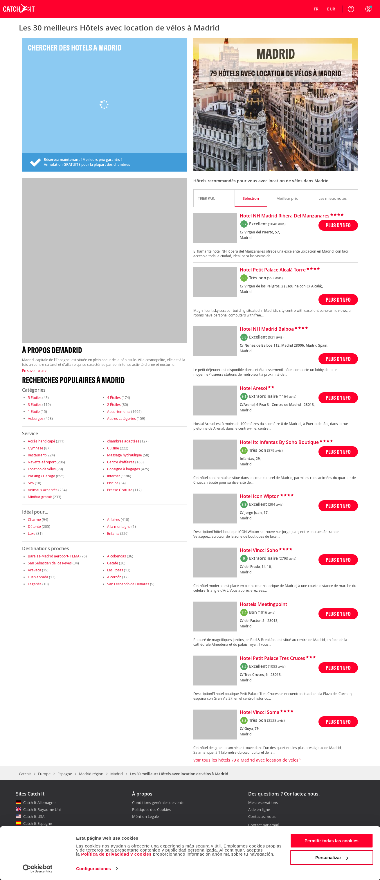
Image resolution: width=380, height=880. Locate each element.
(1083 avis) (277, 666)
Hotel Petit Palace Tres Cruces (272, 658)
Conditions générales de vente (158, 802)
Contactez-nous (261, 816)
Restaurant (37, 455)
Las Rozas (115, 570)
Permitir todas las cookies (332, 840)
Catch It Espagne (37, 823)
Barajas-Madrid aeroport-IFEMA (54, 556)
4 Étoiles (114, 397)
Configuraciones (93, 868)
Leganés (35, 584)
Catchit (25, 773)
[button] (368, 9)
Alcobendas (116, 556)
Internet (113, 476)
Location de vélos (42, 469)
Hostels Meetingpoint (263, 604)
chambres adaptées (123, 441)
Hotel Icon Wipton (260, 496)
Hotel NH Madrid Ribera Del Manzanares (284, 216)
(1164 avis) (287, 396)
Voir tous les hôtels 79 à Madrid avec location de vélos (247, 760)
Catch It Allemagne (39, 802)
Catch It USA (33, 816)
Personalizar (331, 857)
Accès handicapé (41, 441)
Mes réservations (263, 802)
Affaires (113, 519)
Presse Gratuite (119, 489)
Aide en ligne (259, 809)
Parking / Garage (41, 476)
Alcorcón (114, 577)
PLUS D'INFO (338, 225)
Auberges (36, 418)
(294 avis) (276, 504)
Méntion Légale (145, 816)
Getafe (112, 563)
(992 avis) (275, 278)
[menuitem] (316, 9)
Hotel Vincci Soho (259, 550)
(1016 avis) (266, 612)
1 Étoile (34, 411)
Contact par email (263, 824)
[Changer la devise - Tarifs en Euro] (331, 9)
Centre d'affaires (120, 462)
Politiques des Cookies (151, 809)
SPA (31, 483)
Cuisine (113, 448)
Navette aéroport (42, 462)
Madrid (116, 773)
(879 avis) (275, 450)
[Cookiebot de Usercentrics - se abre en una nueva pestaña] (37, 868)
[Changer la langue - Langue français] (316, 9)
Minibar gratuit (40, 496)
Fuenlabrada (38, 577)
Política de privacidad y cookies (116, 854)
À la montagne (119, 526)
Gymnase (35, 448)
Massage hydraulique (124, 455)
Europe (44, 773)
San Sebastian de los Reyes (50, 563)
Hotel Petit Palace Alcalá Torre (273, 270)
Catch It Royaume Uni (42, 809)
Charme (34, 519)
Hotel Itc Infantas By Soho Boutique (279, 442)
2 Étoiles (114, 404)
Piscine (112, 483)
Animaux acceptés (42, 489)
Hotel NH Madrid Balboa (267, 329)
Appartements (118, 411)
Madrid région (91, 773)
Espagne (64, 773)
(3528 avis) (276, 720)
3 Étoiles (35, 404)
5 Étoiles (35, 397)
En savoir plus (34, 370)
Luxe (31, 533)
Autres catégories (121, 418)
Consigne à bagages (123, 469)
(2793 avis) (287, 558)
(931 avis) (276, 337)
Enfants (113, 533)
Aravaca (34, 570)
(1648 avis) (277, 224)
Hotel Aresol (253, 388)
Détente (34, 526)
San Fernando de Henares (128, 584)
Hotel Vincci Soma (259, 712)
